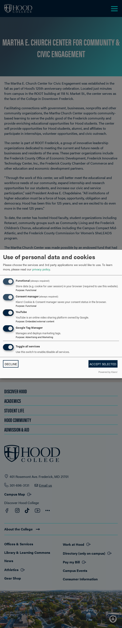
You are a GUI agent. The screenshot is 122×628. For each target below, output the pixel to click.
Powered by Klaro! (107, 372)
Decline (11, 364)
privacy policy (41, 269)
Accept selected (103, 364)
